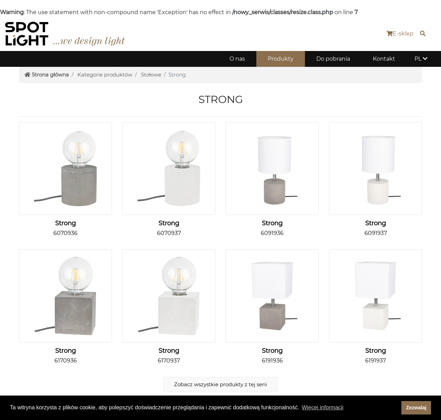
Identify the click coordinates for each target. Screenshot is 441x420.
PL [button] (421, 58)
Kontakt (384, 58)
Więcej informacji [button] (322, 407)
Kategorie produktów (105, 74)
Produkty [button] (281, 58)
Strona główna (46, 74)
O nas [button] (237, 58)
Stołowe (151, 74)
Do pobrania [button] (333, 58)
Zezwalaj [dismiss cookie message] (416, 407)
